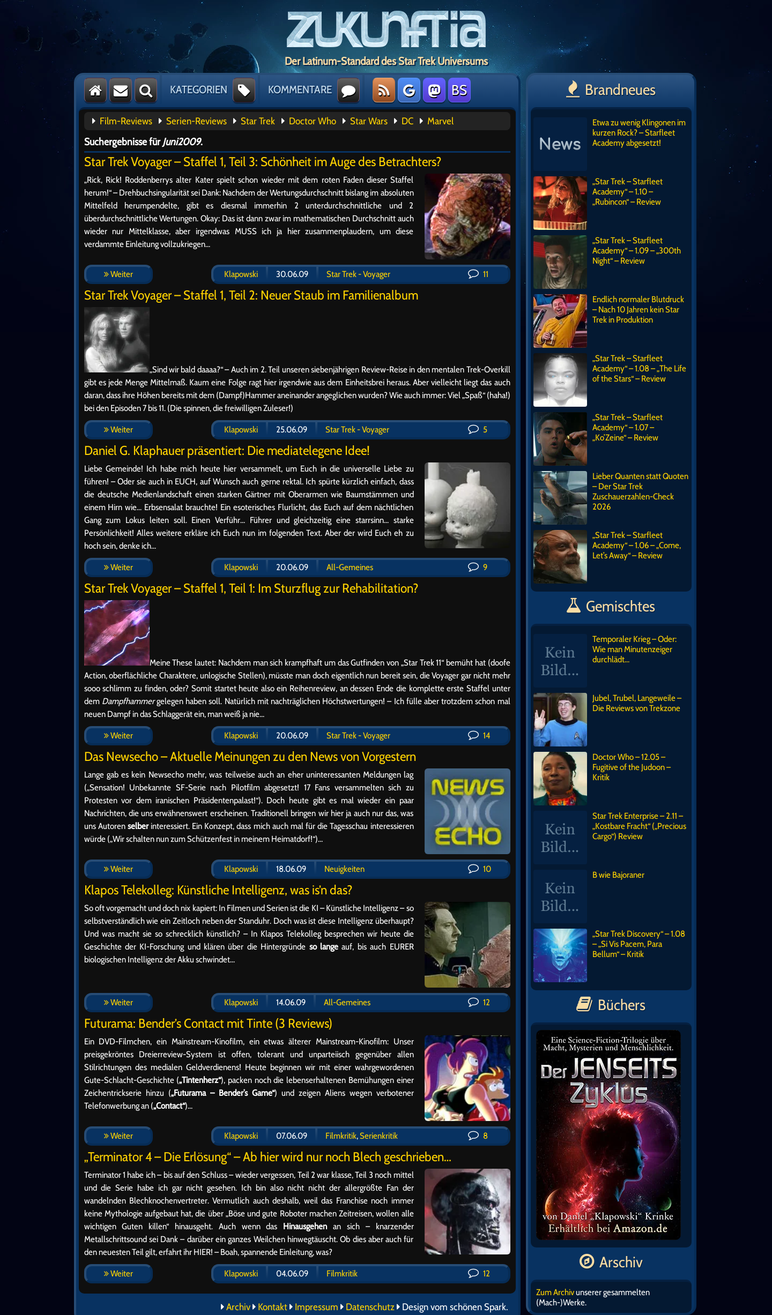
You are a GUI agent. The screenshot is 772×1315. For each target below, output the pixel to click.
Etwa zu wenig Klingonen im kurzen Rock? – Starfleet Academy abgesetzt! (609, 144)
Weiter (118, 274)
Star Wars (369, 121)
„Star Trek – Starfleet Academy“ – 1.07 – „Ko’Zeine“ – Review (598, 439)
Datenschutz (370, 1307)
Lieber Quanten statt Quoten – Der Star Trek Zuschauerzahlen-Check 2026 (610, 498)
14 (479, 735)
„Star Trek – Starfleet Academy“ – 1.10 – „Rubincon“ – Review (598, 203)
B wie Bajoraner (588, 896)
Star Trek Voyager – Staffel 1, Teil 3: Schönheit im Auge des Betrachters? (263, 161)
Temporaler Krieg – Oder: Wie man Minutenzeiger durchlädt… (605, 661)
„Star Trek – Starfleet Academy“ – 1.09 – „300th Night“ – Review (607, 262)
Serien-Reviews (196, 121)
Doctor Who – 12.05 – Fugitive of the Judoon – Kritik (602, 778)
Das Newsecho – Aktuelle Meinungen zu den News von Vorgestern (250, 756)
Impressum (316, 1307)
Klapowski (241, 274)
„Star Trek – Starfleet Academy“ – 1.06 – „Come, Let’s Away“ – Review (607, 557)
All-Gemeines (349, 567)
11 (478, 274)
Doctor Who (312, 121)
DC (407, 121)
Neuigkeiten (344, 869)
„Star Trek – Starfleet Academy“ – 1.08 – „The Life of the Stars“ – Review (609, 380)
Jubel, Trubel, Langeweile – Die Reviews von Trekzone (607, 719)
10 (479, 869)
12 (479, 1002)
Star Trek (258, 121)
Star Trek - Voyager (358, 274)
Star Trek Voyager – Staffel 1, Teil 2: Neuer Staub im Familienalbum (251, 295)
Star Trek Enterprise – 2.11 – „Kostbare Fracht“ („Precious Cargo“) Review (609, 837)
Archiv (238, 1307)
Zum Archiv (555, 1292)
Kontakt (272, 1307)
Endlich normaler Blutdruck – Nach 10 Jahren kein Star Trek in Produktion (608, 321)
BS (459, 90)
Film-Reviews (126, 121)
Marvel (440, 121)
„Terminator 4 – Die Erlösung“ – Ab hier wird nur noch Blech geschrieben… (267, 1156)
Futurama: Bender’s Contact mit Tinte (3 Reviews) (208, 1023)
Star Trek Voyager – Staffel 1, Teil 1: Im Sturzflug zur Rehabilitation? (251, 588)
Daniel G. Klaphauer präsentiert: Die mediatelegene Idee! (227, 450)
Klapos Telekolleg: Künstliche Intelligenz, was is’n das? (218, 890)
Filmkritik (341, 1136)
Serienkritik (379, 1136)
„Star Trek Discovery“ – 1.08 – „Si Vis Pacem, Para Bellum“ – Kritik (609, 955)
